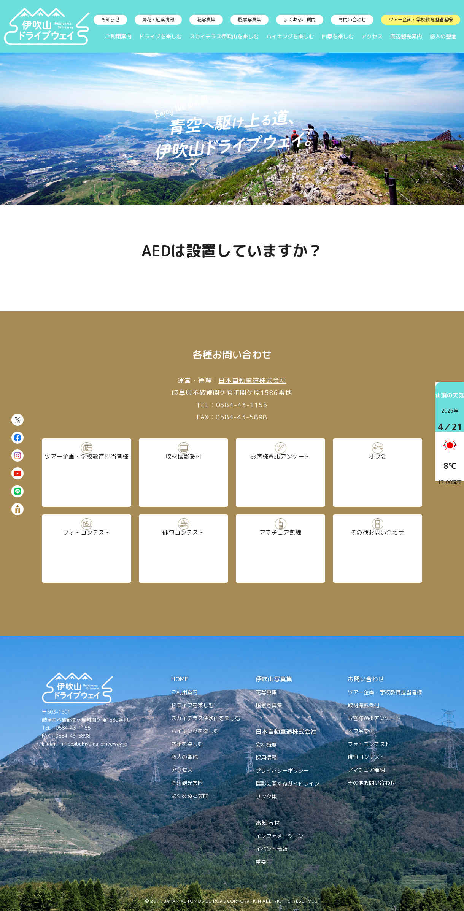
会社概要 (266, 744)
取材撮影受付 (183, 472)
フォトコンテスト (86, 548)
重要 (261, 861)
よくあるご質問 (300, 19)
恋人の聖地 (443, 36)
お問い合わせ (352, 19)
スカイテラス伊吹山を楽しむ (224, 36)
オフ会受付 (361, 731)
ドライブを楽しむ (160, 36)
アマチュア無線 (280, 548)
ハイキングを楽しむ (290, 36)
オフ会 (377, 472)
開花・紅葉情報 (158, 19)
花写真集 (206, 19)
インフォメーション (280, 836)
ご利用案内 (118, 36)
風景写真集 (249, 19)
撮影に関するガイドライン (287, 783)
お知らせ (110, 19)
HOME (179, 679)
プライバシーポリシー (282, 770)
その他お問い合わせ (377, 548)
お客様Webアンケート (280, 472)
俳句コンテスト (183, 548)
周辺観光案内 (406, 36)
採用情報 (266, 757)
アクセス (372, 36)
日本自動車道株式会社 (252, 380)
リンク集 (266, 796)
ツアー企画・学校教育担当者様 (421, 19)
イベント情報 (272, 848)
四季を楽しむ (338, 36)
